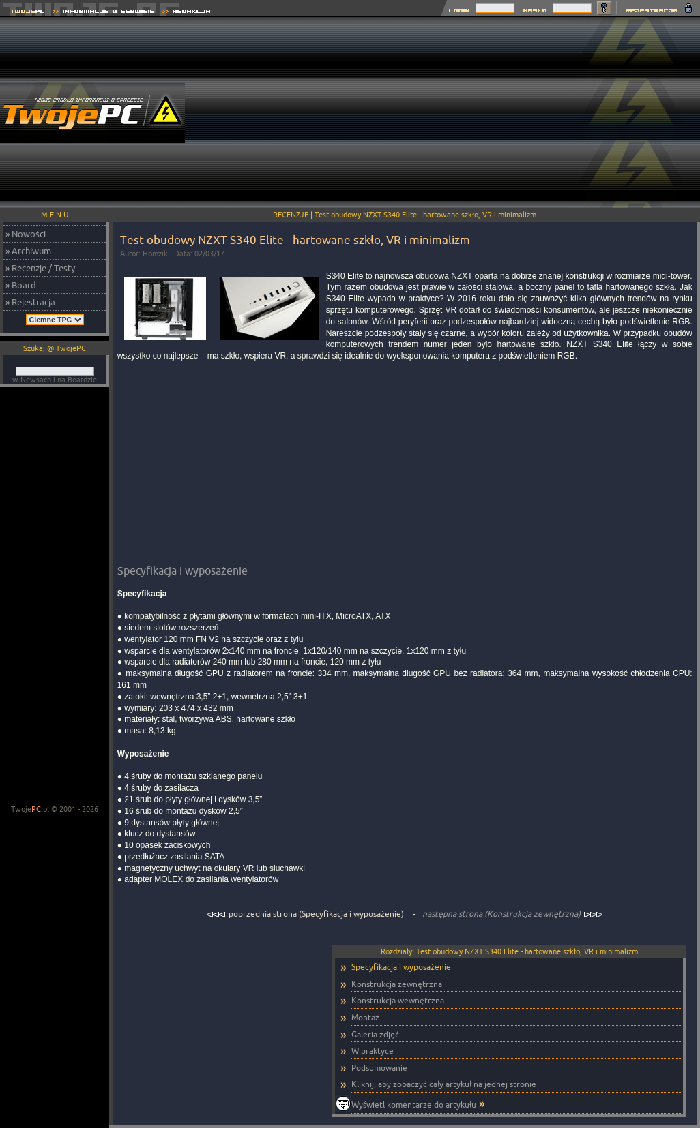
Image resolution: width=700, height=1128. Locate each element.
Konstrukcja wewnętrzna (397, 1000)
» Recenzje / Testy (40, 268)
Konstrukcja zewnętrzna (396, 983)
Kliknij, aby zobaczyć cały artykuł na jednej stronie (443, 1084)
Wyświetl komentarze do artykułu (413, 1104)
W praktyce (372, 1050)
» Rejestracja (30, 302)
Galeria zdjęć (375, 1034)
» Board (20, 285)
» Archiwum (28, 251)
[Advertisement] (452, 112)
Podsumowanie (379, 1067)
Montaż (365, 1017)
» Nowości (25, 234)
